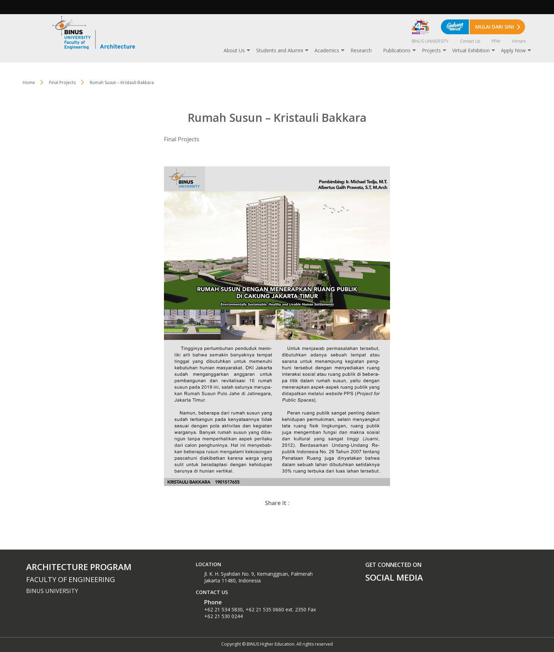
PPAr (496, 41)
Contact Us (470, 41)
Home (29, 82)
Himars (519, 41)
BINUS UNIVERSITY (430, 41)
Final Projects (62, 82)
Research (361, 50)
